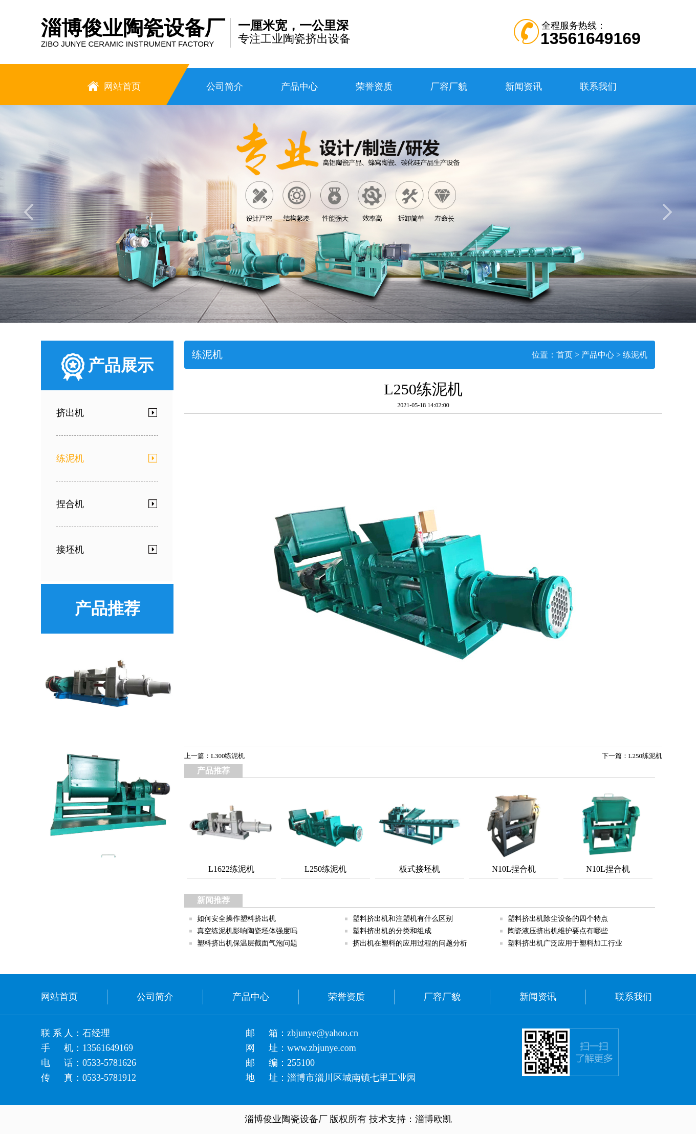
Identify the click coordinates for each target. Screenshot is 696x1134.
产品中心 (597, 354)
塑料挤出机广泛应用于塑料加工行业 (565, 943)
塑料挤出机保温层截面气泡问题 (247, 943)
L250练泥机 (645, 756)
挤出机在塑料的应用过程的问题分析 (410, 943)
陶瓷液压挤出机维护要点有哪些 (558, 931)
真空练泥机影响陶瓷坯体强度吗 (247, 931)
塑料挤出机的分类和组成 (392, 931)
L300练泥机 (228, 756)
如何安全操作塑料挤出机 (236, 918)
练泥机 (635, 354)
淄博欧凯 (433, 1119)
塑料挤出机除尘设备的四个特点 (558, 918)
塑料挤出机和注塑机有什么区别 (403, 918)
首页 (564, 354)
